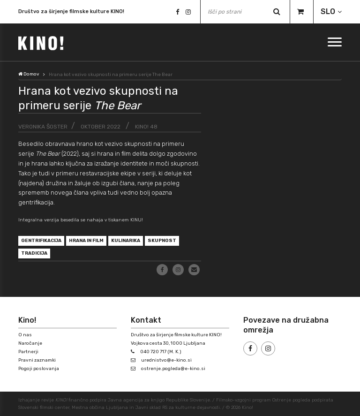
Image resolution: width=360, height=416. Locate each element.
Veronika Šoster (43, 126)
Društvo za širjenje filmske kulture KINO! (71, 12)
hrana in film (86, 240)
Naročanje (30, 343)
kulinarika (125, 240)
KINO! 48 (146, 126)
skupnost (162, 240)
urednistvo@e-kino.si (166, 360)
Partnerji (28, 352)
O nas (25, 335)
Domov (28, 74)
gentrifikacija (41, 240)
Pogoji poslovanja (38, 368)
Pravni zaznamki (37, 360)
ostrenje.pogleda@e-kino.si (173, 368)
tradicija (34, 253)
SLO (328, 11)
